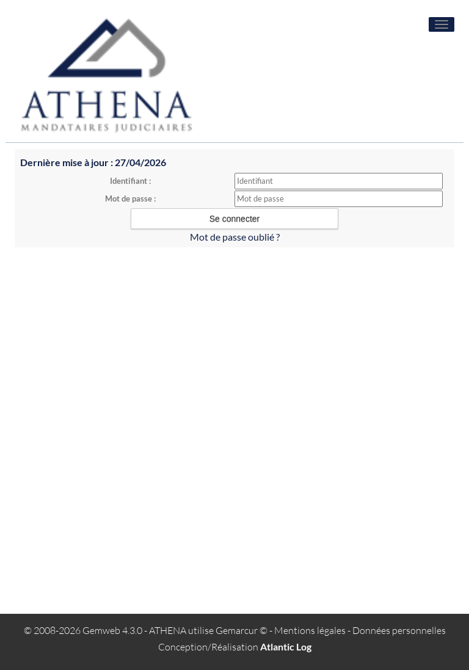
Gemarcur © (241, 630)
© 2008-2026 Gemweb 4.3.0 (83, 630)
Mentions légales (310, 630)
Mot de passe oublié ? (235, 236)
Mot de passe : (130, 198)
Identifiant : (130, 181)
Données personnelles (399, 630)
